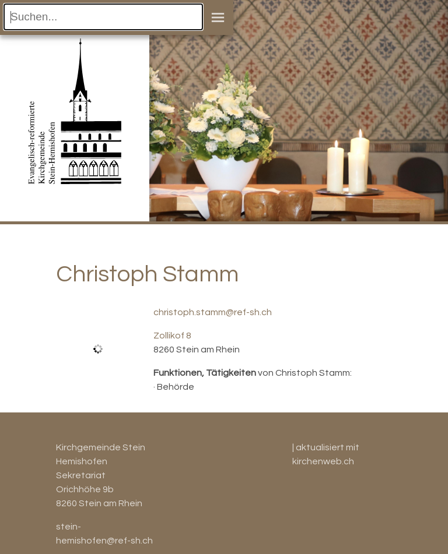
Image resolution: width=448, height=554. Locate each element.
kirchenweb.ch (323, 461)
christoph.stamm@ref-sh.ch (212, 312)
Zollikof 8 (172, 335)
